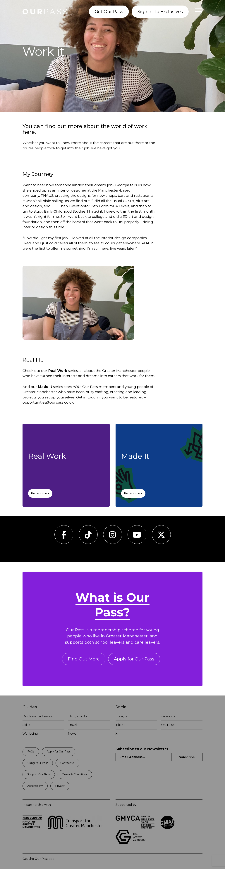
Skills (26, 725)
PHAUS (47, 195)
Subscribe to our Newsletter (142, 749)
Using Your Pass (37, 763)
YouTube (168, 725)
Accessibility (35, 786)
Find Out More (84, 659)
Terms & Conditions (74, 774)
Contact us (67, 763)
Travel (72, 725)
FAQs (30, 751)
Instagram (123, 716)
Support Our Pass (38, 774)
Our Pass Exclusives (37, 716)
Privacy (60, 786)
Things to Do (77, 716)
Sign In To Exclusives (160, 11)
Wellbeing (30, 733)
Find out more (40, 493)
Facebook (168, 716)
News (72, 733)
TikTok (120, 725)
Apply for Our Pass (134, 659)
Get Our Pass (109, 11)
